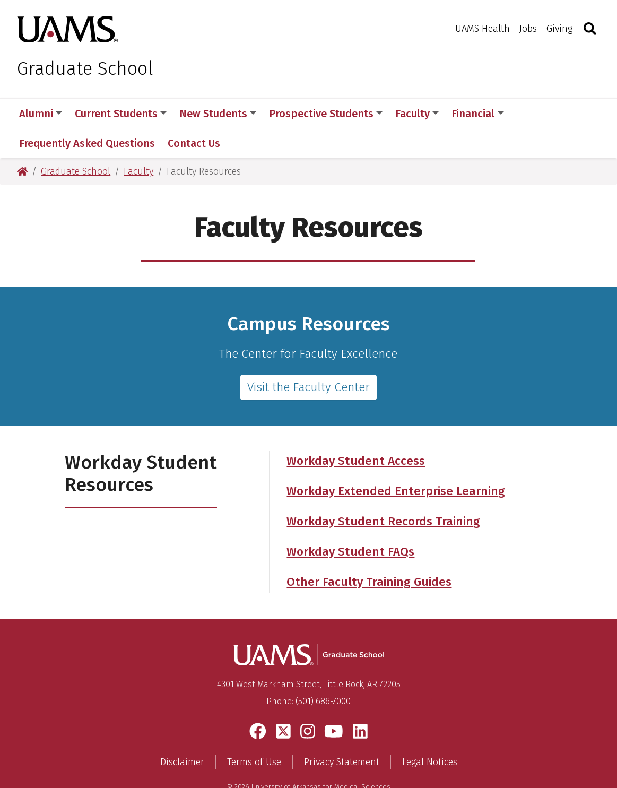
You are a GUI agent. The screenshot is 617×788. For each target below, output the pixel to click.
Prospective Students (326, 113)
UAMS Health (482, 28)
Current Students (121, 113)
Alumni (40, 113)
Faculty (417, 113)
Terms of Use (254, 732)
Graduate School (85, 68)
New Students (217, 113)
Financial (477, 113)
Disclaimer (182, 732)
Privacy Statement (341, 732)
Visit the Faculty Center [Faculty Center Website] (308, 357)
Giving (559, 28)
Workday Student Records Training (383, 491)
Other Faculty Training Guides (368, 552)
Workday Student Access (355, 431)
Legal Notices (429, 732)
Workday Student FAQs (350, 522)
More (535, 113)
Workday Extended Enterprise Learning (395, 461)
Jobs (528, 28)
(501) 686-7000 (323, 671)
